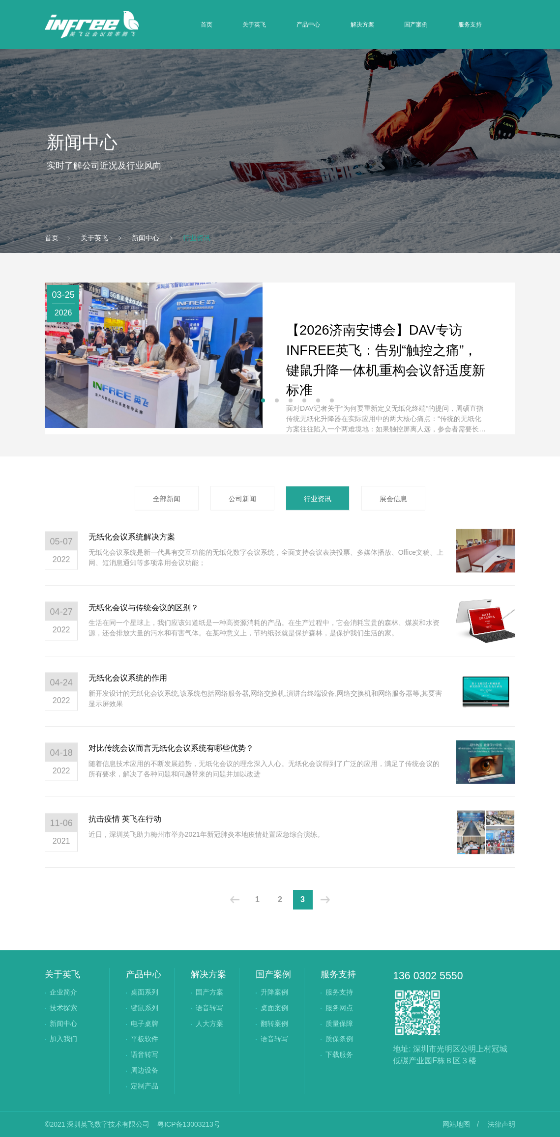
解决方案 (362, 24)
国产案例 (416, 24)
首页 (206, 24)
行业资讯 (195, 238)
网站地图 (456, 1124)
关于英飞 (254, 24)
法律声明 (501, 1124)
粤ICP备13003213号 (188, 1124)
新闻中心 (145, 238)
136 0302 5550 (428, 976)
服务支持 (470, 24)
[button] (263, 400)
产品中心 (308, 24)
